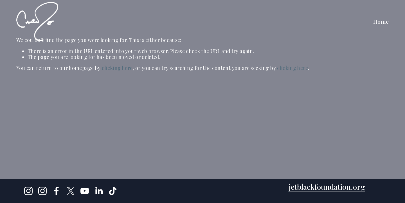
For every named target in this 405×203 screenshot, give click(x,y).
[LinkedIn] (98, 190)
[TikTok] (112, 190)
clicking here (117, 68)
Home (381, 21)
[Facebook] (56, 190)
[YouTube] (84, 190)
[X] (70, 190)
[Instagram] (28, 190)
